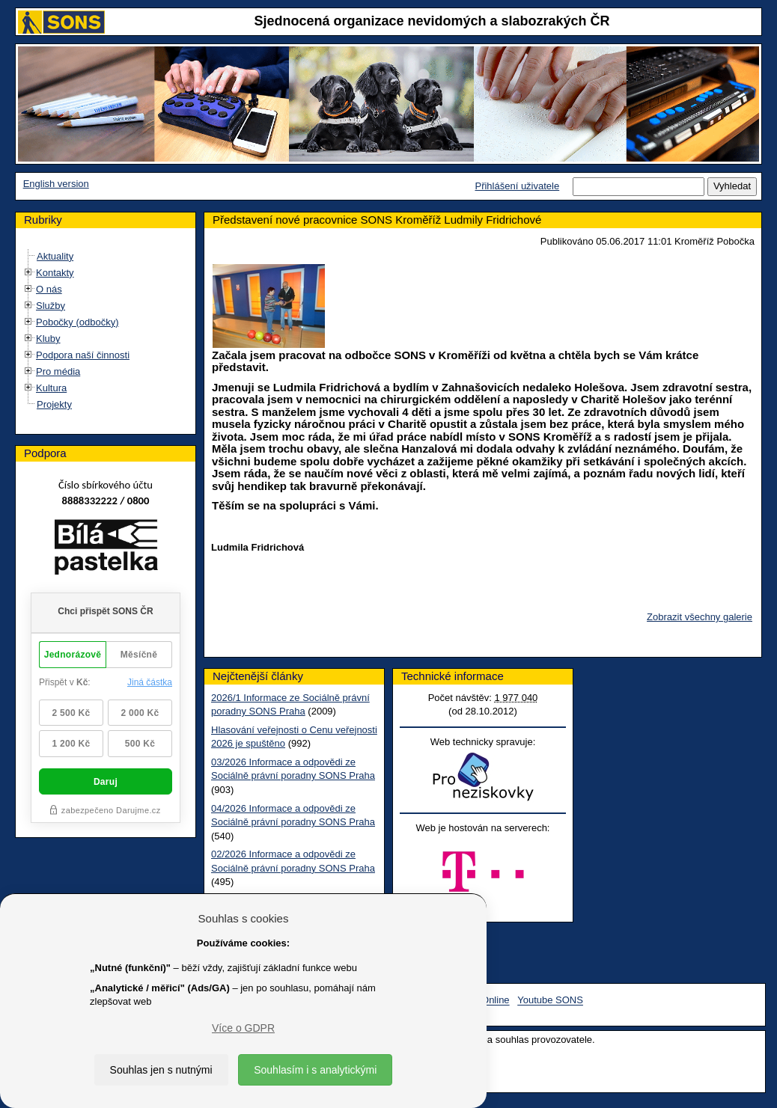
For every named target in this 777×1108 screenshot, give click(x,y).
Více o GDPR (243, 1028)
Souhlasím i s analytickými (315, 1070)
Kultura (51, 388)
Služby (50, 305)
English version (56, 183)
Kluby (48, 338)
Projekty (54, 404)
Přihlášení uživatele (517, 186)
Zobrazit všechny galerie (699, 616)
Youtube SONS (550, 1000)
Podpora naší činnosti (83, 355)
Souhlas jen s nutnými (161, 1070)
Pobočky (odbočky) (77, 322)
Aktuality (55, 256)
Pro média (58, 371)
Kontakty (55, 272)
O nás (49, 289)
